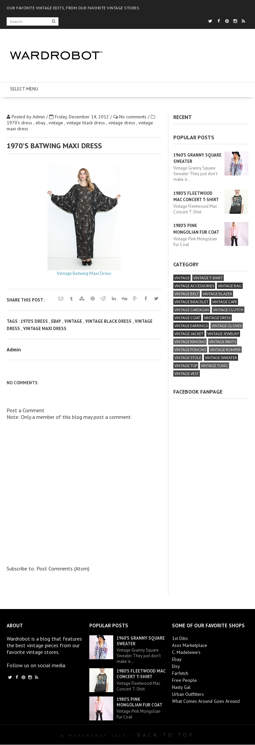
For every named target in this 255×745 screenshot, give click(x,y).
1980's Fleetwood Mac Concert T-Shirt (141, 674)
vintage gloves (227, 325)
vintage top (185, 365)
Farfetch (180, 673)
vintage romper (225, 349)
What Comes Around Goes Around (206, 701)
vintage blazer (217, 294)
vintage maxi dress (44, 328)
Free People (184, 680)
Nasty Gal (181, 687)
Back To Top (166, 734)
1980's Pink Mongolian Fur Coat (139, 702)
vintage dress (122, 123)
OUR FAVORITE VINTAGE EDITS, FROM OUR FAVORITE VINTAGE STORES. (73, 7)
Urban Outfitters (188, 694)
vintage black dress (86, 123)
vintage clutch (228, 310)
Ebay (177, 659)
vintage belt (186, 294)
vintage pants (222, 341)
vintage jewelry (223, 333)
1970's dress (20, 123)
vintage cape (224, 302)
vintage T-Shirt (208, 278)
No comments (133, 117)
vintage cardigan (191, 310)
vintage (56, 123)
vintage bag (230, 286)
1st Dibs (180, 638)
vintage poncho (190, 349)
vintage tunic (214, 365)
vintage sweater (221, 357)
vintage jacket (189, 333)
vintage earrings (191, 325)
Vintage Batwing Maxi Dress (84, 273)
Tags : (14, 321)
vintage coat (187, 317)
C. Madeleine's (186, 652)
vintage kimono (190, 341)
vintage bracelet (191, 302)
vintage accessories (194, 286)
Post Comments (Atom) (63, 568)
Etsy (176, 666)
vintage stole (187, 357)
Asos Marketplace (189, 645)
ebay (41, 123)
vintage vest (186, 373)
